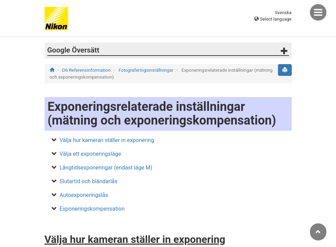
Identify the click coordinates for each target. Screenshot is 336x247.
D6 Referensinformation (86, 70)
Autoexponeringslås (84, 195)
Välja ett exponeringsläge (90, 154)
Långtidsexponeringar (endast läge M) (106, 167)
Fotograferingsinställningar (146, 70)
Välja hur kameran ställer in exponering (107, 140)
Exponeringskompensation (92, 208)
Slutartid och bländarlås (89, 181)
